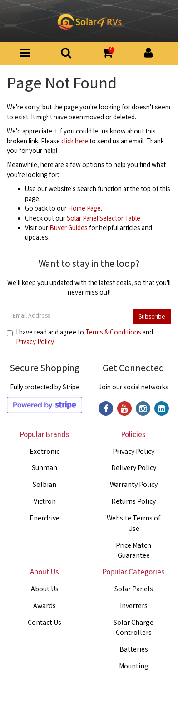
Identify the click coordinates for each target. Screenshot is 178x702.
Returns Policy (133, 502)
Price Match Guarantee (133, 551)
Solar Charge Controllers (133, 628)
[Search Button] (66, 55)
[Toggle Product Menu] (25, 55)
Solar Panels (133, 589)
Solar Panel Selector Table (103, 219)
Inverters (134, 606)
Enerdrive (44, 519)
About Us (45, 589)
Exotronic (44, 452)
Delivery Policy (133, 468)
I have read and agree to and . (80, 338)
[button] (107, 54)
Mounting (133, 667)
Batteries (133, 650)
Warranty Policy (134, 485)
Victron (45, 502)
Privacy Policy (35, 343)
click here (74, 142)
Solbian (44, 485)
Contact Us (44, 623)
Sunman (44, 468)
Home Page (84, 209)
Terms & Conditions (113, 333)
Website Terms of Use (133, 524)
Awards (44, 606)
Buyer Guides (68, 229)
